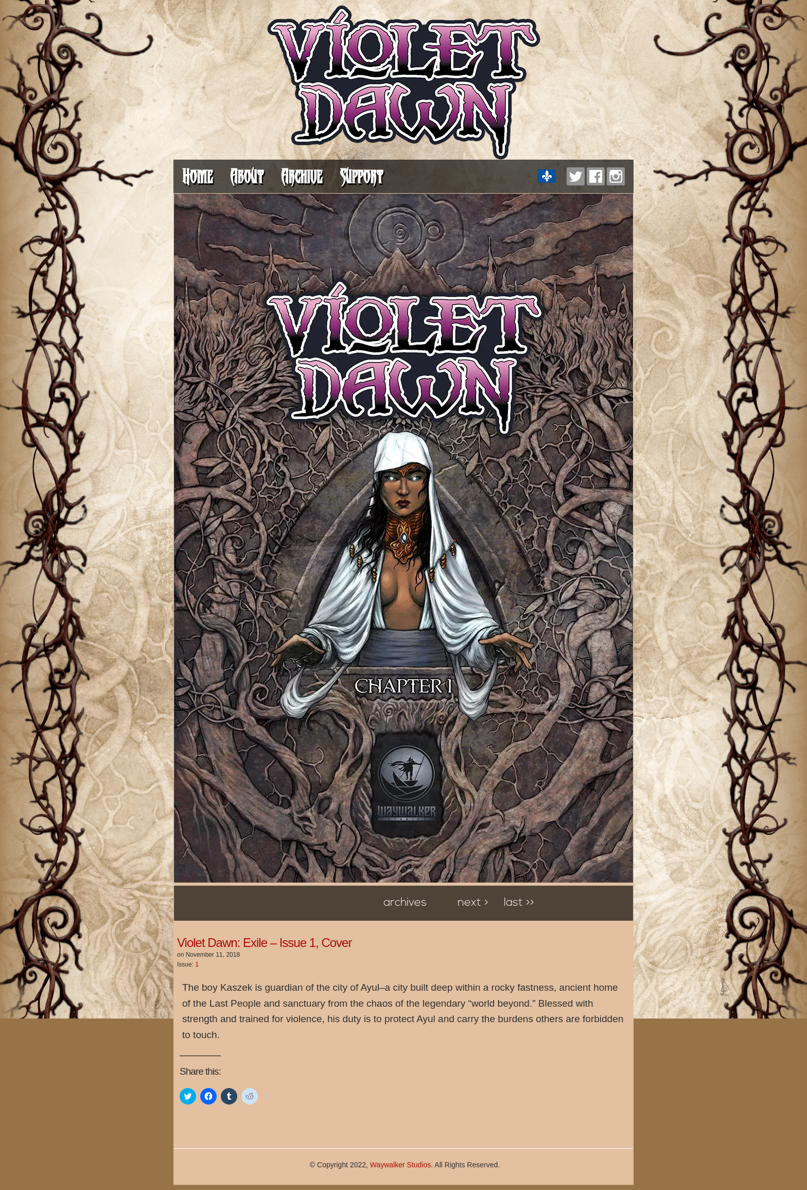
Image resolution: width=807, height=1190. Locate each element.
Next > (473, 903)
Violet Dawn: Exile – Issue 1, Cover (264, 943)
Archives (405, 903)
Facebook (596, 176)
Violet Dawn (403, 82)
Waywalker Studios (400, 1165)
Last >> (519, 903)
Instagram (616, 176)
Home (197, 176)
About (247, 176)
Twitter (576, 176)
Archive (301, 176)
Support (361, 176)
